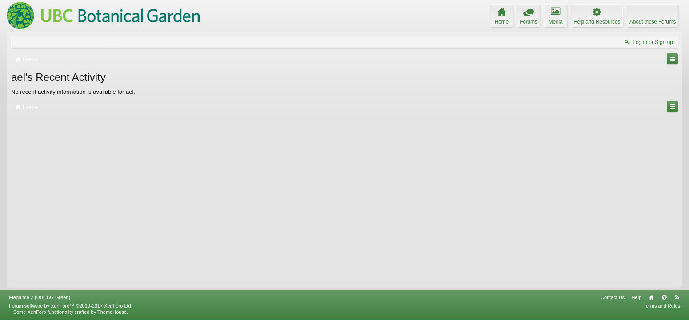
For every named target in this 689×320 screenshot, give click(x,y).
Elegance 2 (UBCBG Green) (39, 297)
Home (651, 297)
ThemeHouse (112, 312)
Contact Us (613, 297)
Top (664, 297)
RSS (677, 297)
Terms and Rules (661, 305)
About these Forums (652, 22)
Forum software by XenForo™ (70, 305)
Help (636, 297)
